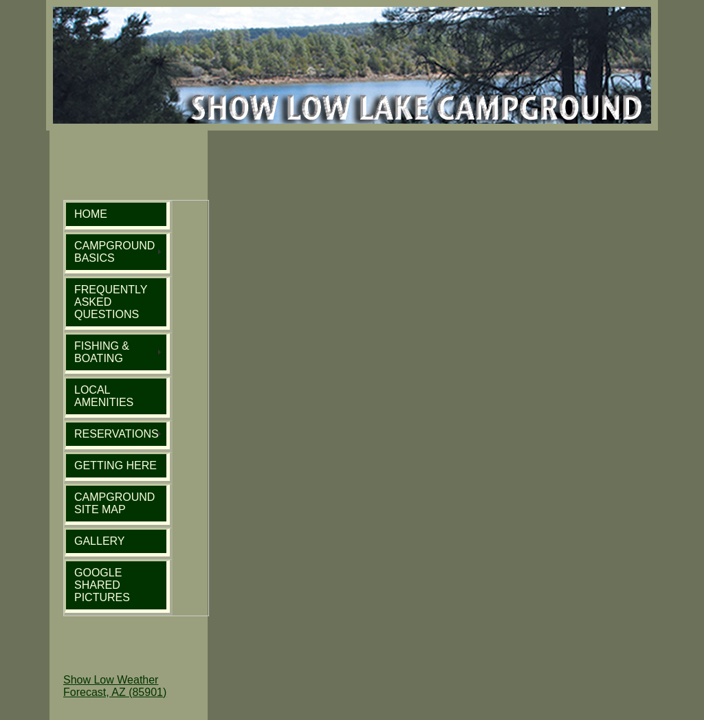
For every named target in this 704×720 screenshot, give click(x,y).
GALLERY (99, 541)
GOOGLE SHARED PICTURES (102, 585)
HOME (90, 214)
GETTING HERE (115, 465)
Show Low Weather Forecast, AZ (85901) (114, 686)
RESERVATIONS (116, 434)
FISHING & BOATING (101, 352)
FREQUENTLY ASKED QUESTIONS (110, 302)
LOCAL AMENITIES (103, 396)
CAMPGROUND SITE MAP (114, 503)
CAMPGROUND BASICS (114, 252)
